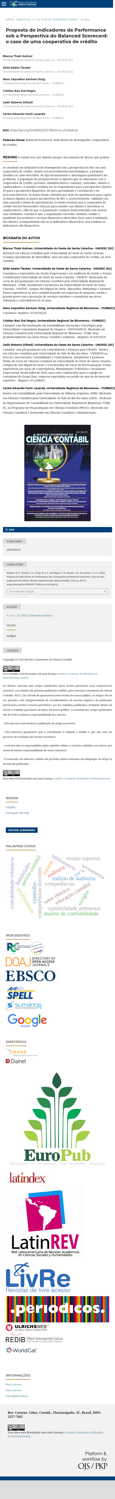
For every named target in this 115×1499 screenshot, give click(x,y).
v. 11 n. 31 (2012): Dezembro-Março (55, 19)
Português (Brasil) (17, 813)
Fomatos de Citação (21, 591)
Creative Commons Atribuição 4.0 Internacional (81, 778)
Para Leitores (14, 1384)
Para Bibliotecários (17, 1396)
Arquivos (23, 19)
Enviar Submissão (21, 830)
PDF (11, 529)
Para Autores (13, 1390)
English (10, 807)
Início (10, 19)
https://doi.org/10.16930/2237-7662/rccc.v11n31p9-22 (44, 130)
